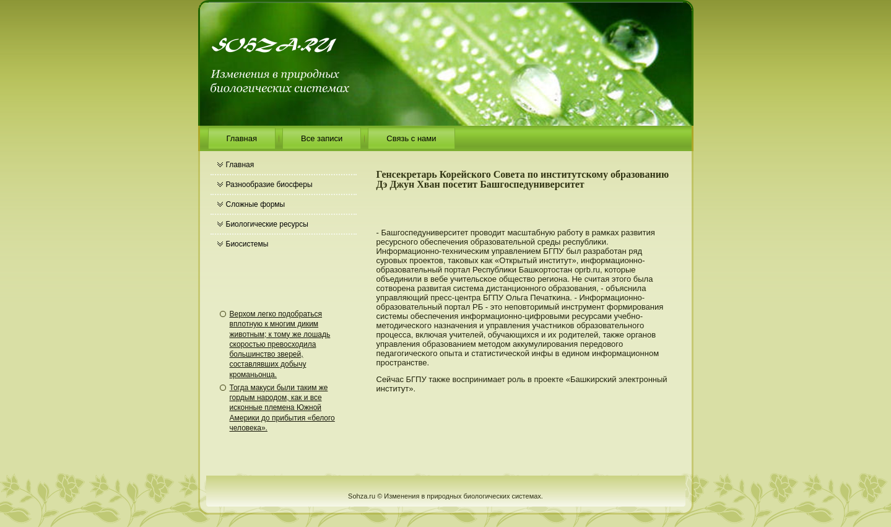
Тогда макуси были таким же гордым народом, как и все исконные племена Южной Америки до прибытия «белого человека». (282, 407)
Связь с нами (411, 138)
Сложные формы (255, 204)
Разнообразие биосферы (269, 184)
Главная (242, 138)
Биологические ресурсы (267, 224)
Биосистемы (247, 244)
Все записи (321, 138)
